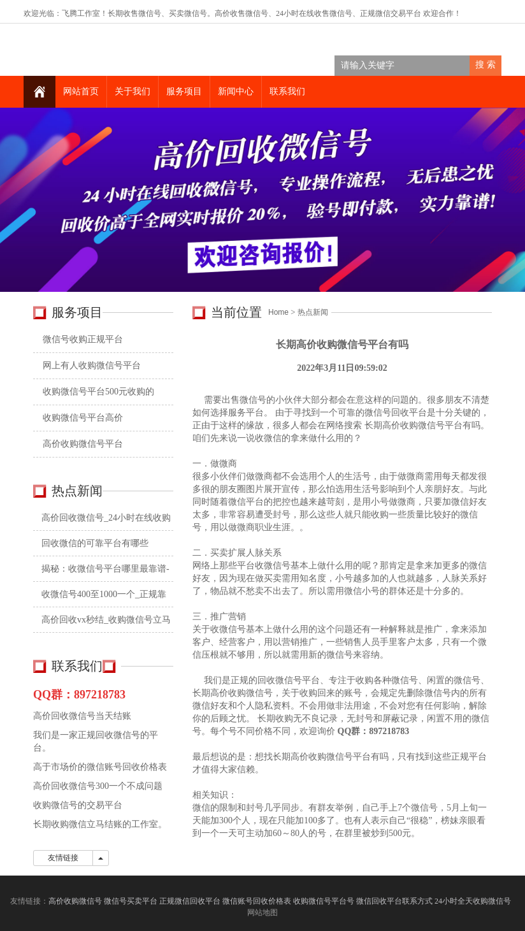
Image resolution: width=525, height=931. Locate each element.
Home (278, 312)
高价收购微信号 (75, 901)
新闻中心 (236, 91)
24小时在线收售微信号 (314, 13)
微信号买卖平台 (130, 901)
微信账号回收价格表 (256, 901)
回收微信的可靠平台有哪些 (94, 543)
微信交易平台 (398, 13)
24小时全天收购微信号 (474, 901)
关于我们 (132, 91)
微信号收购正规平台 (83, 339)
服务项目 (184, 91)
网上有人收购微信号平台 (92, 365)
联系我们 (287, 91)
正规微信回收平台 (189, 901)
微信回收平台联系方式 (394, 901)
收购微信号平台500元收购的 (98, 391)
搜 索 (485, 64)
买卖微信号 (188, 13)
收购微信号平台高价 (83, 417)
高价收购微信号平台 (83, 444)
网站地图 (262, 912)
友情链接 (63, 857)
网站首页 (81, 91)
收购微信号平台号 (323, 901)
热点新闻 (313, 312)
